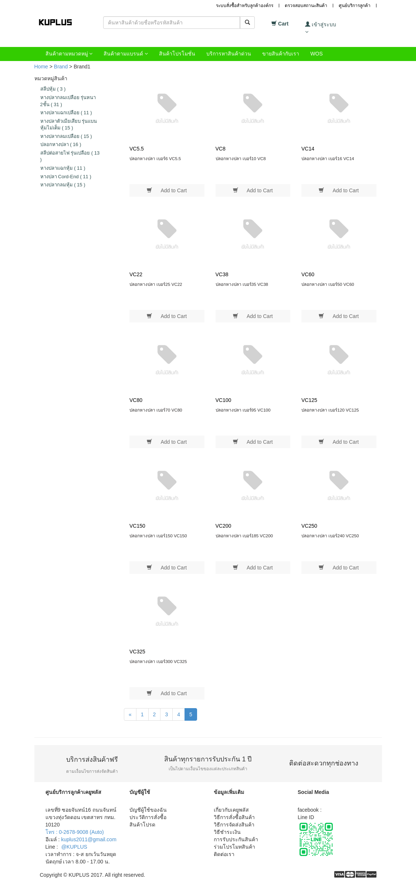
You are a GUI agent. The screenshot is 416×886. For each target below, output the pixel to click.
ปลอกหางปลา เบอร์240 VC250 (330, 535)
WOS (316, 54)
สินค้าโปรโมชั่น (177, 54)
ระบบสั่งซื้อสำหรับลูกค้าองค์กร (244, 5)
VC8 (221, 149)
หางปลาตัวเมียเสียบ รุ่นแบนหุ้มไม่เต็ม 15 (68, 124)
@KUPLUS (74, 847)
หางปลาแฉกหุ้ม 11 (62, 168)
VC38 (222, 274)
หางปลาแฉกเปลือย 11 (66, 112)
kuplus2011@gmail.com (88, 839)
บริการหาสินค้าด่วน (228, 54)
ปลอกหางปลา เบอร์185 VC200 (244, 535)
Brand (61, 67)
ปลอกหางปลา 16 (60, 144)
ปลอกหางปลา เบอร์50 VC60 (327, 284)
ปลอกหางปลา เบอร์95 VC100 (243, 410)
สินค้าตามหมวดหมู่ (69, 54)
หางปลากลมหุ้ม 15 (62, 184)
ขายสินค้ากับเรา (280, 54)
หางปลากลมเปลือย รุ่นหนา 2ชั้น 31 (68, 101)
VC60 (307, 274)
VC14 (307, 149)
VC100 (223, 400)
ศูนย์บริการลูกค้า (355, 5)
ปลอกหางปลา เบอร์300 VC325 (158, 661)
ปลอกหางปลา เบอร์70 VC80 (155, 410)
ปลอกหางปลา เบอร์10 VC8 (241, 158)
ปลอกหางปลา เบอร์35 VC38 (242, 284)
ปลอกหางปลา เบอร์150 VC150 (158, 535)
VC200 (223, 526)
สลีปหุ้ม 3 (53, 89)
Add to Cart (167, 190)
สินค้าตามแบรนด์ (126, 54)
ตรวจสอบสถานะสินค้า (306, 5)
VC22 (135, 274)
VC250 (309, 526)
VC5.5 (136, 149)
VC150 (137, 526)
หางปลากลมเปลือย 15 (66, 136)
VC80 (135, 400)
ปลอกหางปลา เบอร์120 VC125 (330, 410)
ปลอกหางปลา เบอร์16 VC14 (327, 158)
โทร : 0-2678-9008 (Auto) (74, 832)
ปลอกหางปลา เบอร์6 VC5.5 (155, 158)
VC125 (309, 400)
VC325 (137, 652)
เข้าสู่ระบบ (320, 27)
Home (41, 67)
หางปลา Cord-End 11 (65, 176)
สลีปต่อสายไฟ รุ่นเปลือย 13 (70, 156)
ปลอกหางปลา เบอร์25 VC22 (155, 284)
